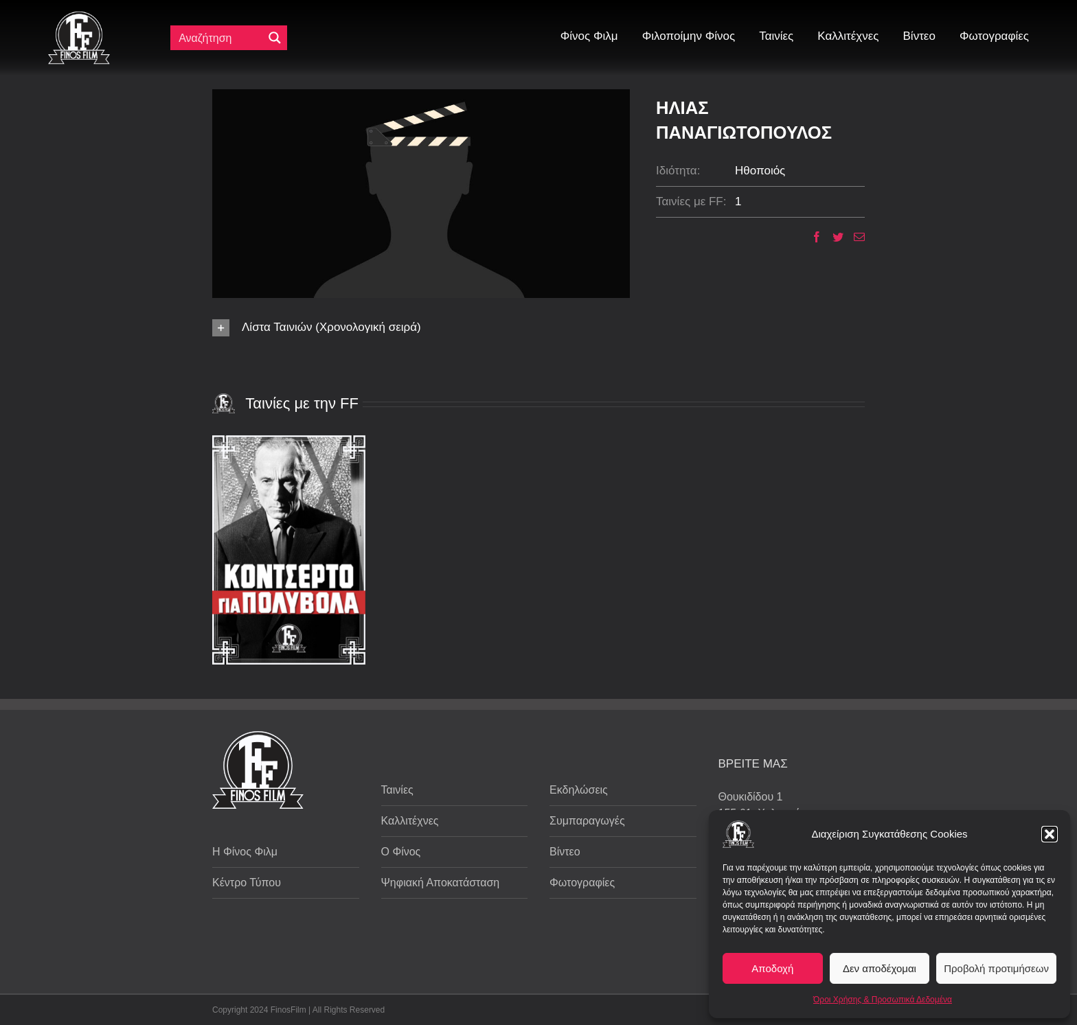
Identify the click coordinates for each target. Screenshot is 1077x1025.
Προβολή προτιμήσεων (996, 968)
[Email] (854, 237)
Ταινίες (397, 790)
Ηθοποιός (760, 170)
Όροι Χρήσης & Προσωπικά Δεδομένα (882, 999)
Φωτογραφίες (582, 882)
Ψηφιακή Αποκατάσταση (440, 882)
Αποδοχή (772, 968)
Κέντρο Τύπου (246, 882)
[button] (1049, 834)
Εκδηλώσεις (578, 790)
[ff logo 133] (79, 16)
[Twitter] (832, 237)
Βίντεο (564, 851)
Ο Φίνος (401, 851)
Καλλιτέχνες (410, 821)
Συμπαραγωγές (587, 821)
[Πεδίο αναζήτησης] (220, 37)
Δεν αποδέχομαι (879, 968)
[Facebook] (811, 237)
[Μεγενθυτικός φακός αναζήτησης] (274, 37)
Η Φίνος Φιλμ (244, 851)
